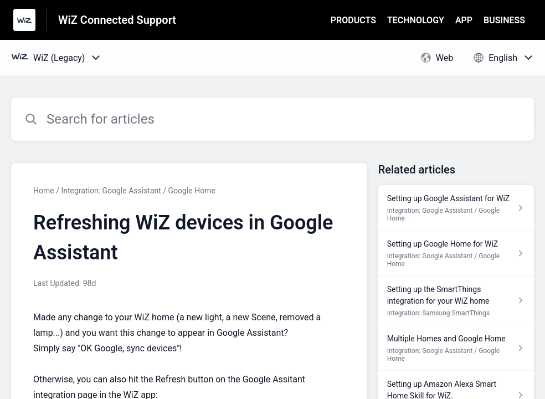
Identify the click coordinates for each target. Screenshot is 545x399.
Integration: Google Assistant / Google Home (138, 190)
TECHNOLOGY (415, 20)
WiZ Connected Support (117, 20)
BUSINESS (504, 20)
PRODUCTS (353, 20)
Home (43, 190)
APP (463, 20)
